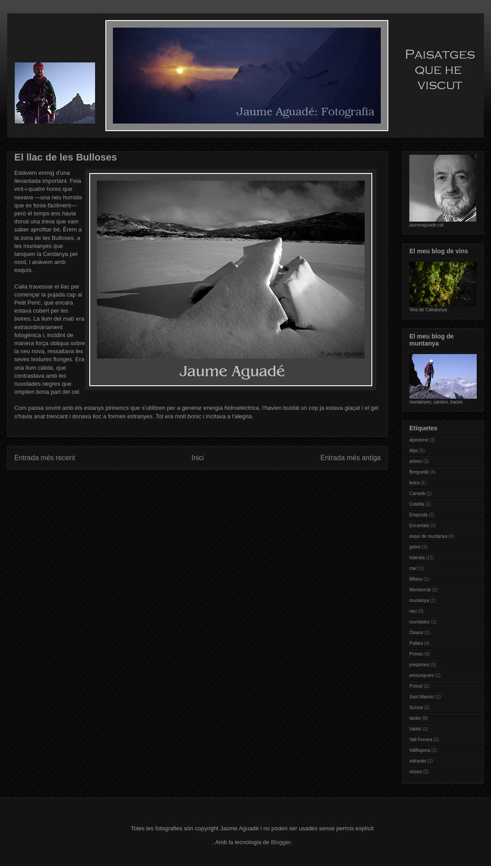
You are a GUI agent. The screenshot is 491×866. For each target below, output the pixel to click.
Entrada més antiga (350, 458)
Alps (413, 450)
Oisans (416, 632)
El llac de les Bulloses (65, 157)
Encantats (419, 525)
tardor (415, 718)
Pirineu (416, 654)
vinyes (415, 771)
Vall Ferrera (421, 739)
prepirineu (419, 664)
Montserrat (420, 589)
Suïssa (416, 707)
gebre (415, 546)
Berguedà (419, 472)
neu (413, 611)
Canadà (417, 493)
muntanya (419, 600)
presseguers (421, 675)
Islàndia (416, 557)
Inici (197, 458)
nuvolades (419, 621)
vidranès (417, 761)
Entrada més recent (44, 458)
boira (414, 482)
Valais (415, 728)
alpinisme (418, 439)
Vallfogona (419, 750)
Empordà (418, 514)
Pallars (416, 643)
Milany (415, 579)
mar (413, 568)
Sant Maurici (421, 696)
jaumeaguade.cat (426, 225)
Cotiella (416, 504)
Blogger (281, 842)
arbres (415, 461)
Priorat (415, 686)
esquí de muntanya (428, 536)
